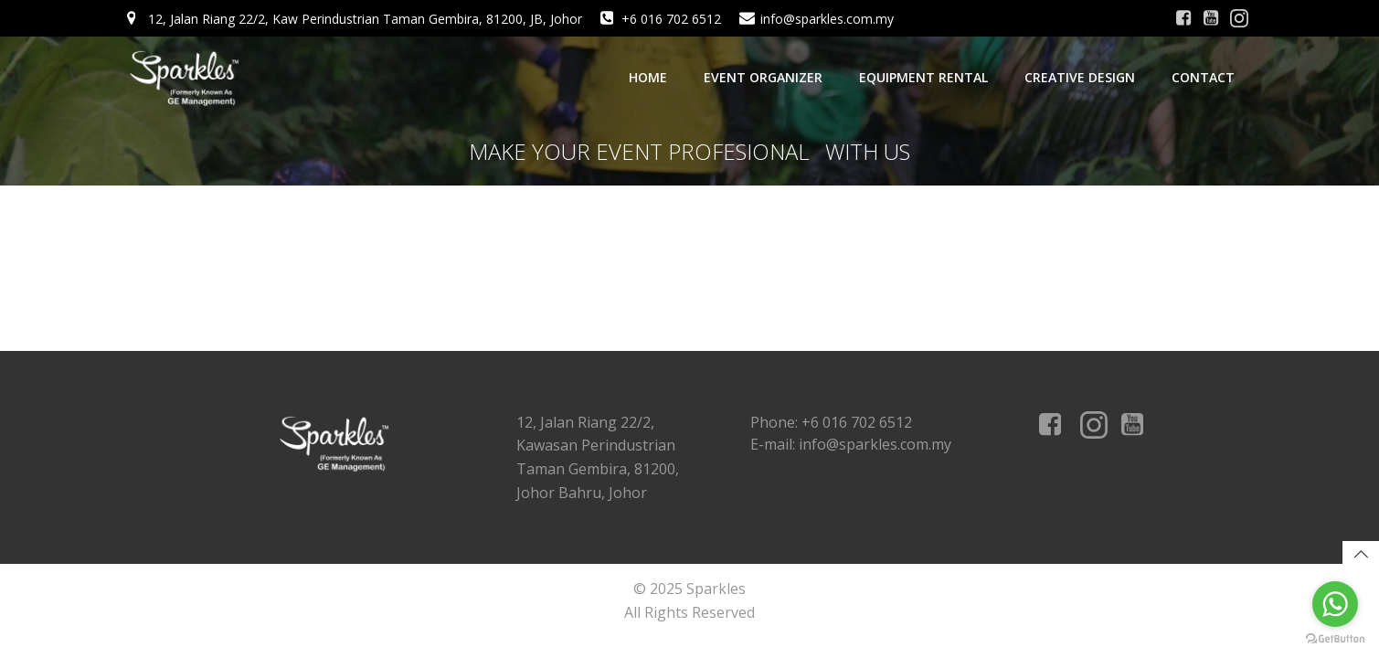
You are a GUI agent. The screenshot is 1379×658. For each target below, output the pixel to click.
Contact (1203, 77)
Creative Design (1079, 77)
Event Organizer (763, 77)
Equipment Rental (923, 77)
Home (648, 77)
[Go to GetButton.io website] (1335, 639)
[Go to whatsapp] (1335, 604)
